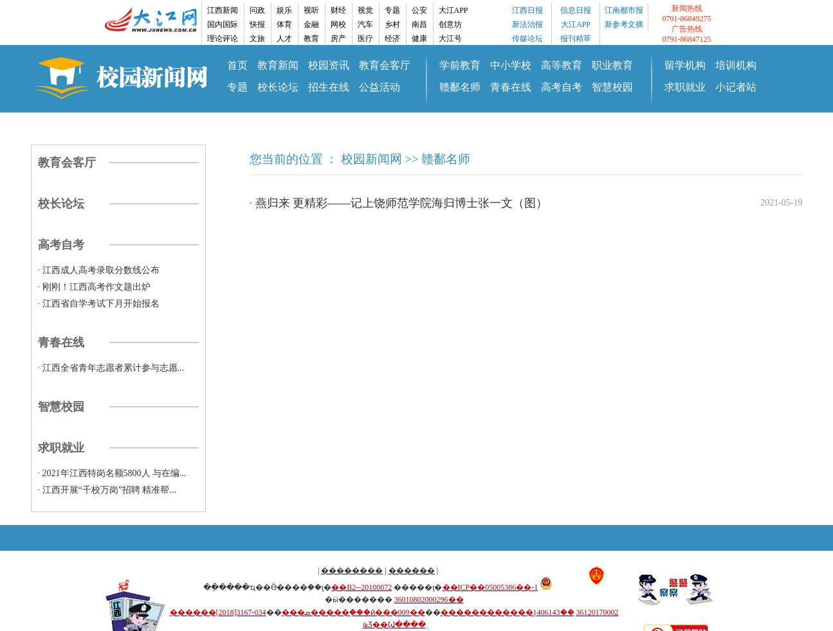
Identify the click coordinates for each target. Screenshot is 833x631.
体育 (284, 24)
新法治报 (527, 24)
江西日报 (527, 10)
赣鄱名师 (460, 87)
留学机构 (685, 65)
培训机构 (735, 65)
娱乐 (284, 10)
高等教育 (561, 65)
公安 (419, 10)
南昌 (419, 24)
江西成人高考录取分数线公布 (101, 270)
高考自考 (561, 87)
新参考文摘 (624, 24)
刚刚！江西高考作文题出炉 (96, 287)
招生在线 (328, 87)
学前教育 (460, 65)
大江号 (450, 38)
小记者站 (735, 87)
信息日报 (575, 10)
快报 (257, 24)
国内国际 (222, 24)
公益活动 (379, 87)
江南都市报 (624, 10)
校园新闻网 (371, 159)
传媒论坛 (527, 38)
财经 (338, 10)
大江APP (453, 10)
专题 (392, 10)
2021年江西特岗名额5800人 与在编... (114, 473)
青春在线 (510, 87)
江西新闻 (222, 10)
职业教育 (612, 65)
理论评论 (222, 38)
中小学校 (510, 65)
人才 (284, 38)
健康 (419, 38)
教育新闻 (277, 65)
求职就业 (685, 87)
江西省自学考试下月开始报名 (101, 303)
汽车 (365, 24)
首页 (237, 65)
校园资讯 (328, 65)
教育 (311, 38)
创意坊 (450, 24)
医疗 (365, 38)
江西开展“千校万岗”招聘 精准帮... (109, 490)
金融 (311, 24)
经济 (392, 38)
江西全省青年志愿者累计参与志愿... (113, 368)
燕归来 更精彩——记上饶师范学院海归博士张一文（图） (401, 203)
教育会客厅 (384, 65)
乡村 (392, 24)
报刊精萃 (575, 38)
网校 (338, 24)
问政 (257, 10)
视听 (311, 10)
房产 (338, 38)
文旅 (257, 38)
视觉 (365, 10)
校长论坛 (277, 87)
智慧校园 (612, 87)
